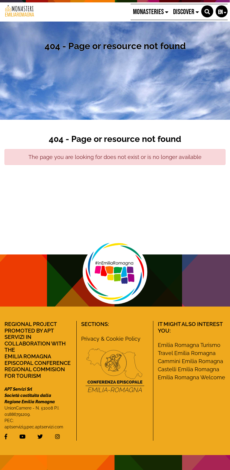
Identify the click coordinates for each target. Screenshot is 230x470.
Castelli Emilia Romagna (188, 369)
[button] (207, 11)
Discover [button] (186, 11)
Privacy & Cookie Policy (110, 339)
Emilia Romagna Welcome (191, 377)
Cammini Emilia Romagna (190, 361)
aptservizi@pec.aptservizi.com (33, 426)
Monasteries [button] (150, 11)
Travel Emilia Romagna (187, 353)
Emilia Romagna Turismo (189, 345)
